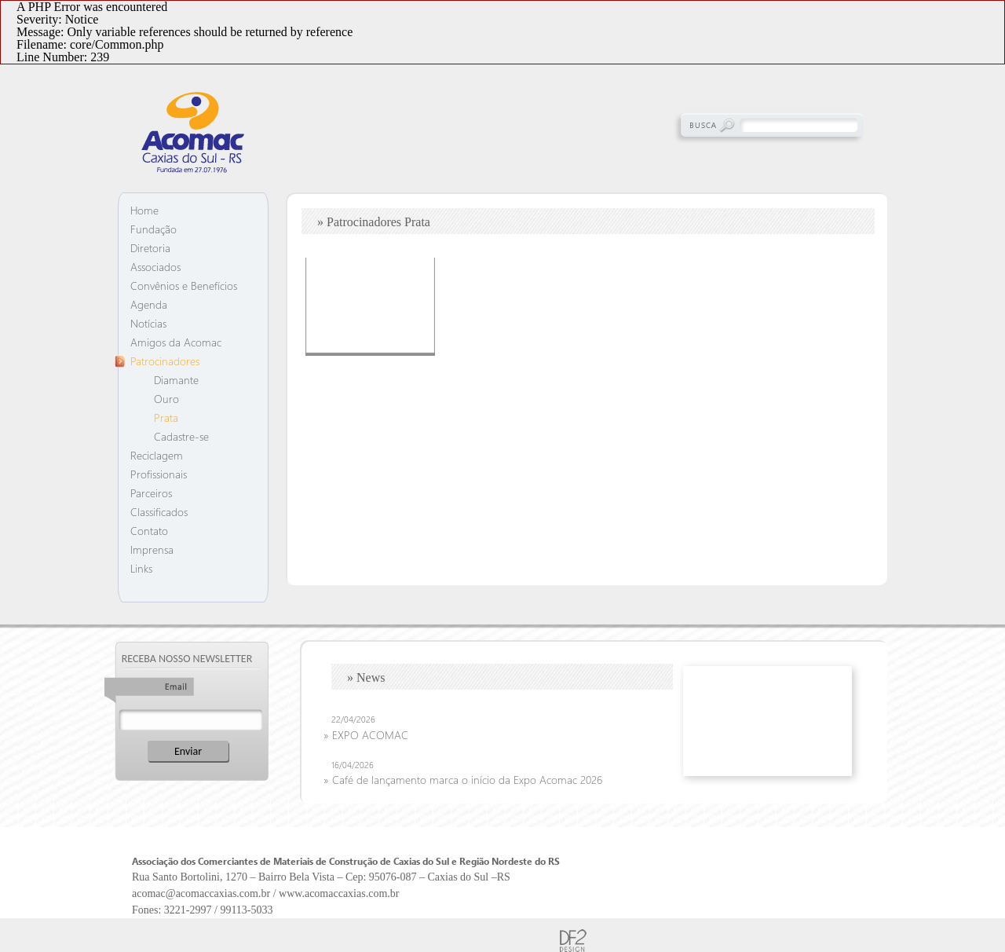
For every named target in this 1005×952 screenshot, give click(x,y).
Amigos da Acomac (175, 342)
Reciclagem (156, 455)
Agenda (148, 304)
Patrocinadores (164, 360)
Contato (149, 530)
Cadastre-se (181, 436)
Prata (166, 417)
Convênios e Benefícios (183, 285)
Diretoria (150, 247)
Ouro (166, 398)
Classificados (159, 511)
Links (141, 568)
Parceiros (151, 492)
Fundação (153, 229)
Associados (155, 266)
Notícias (148, 323)
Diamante (176, 379)
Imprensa (152, 549)
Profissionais (158, 474)
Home (144, 210)
